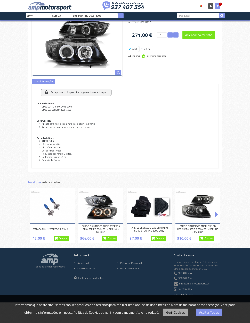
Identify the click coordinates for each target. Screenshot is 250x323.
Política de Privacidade (131, 263)
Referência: (134, 22)
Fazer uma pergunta (156, 56)
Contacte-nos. (186, 294)
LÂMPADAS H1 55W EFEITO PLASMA (50, 229)
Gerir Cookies (175, 312)
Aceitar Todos (209, 312)
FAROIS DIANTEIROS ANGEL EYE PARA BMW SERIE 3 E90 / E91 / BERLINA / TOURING (101, 229)
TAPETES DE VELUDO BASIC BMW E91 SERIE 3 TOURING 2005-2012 (149, 229)
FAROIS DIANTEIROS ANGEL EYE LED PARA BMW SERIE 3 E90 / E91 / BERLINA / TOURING (197, 229)
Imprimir (136, 56)
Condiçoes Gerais (86, 268)
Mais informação (44, 81)
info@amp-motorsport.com (194, 283)
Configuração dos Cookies (89, 278)
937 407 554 (127, 6)
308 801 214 (185, 278)
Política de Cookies (129, 268)
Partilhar (146, 49)
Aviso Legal (83, 263)
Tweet (133, 49)
